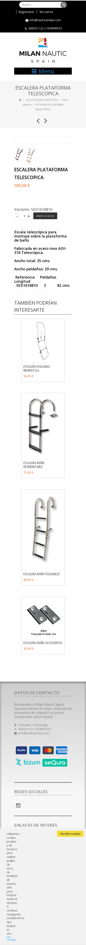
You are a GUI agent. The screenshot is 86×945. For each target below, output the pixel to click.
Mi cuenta (46, 12)
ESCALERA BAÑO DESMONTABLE (34, 464)
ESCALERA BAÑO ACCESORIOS (42, 642)
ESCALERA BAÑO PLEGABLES (41, 574)
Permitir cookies (70, 834)
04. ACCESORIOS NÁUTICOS (42, 100)
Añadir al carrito (45, 215)
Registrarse (26, 12)
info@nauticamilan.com (45, 20)
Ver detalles (11, 938)
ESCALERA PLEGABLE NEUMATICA (36, 368)
